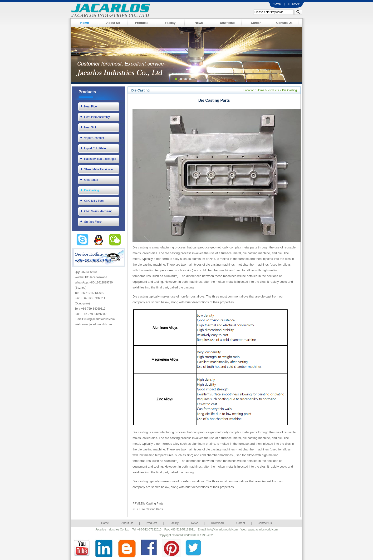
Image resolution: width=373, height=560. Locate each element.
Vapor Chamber (94, 138)
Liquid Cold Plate (95, 148)
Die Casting (91, 190)
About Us (113, 23)
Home (84, 23)
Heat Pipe (90, 106)
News (199, 23)
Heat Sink (90, 127)
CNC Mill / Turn (93, 200)
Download (227, 23)
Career (256, 23)
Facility (170, 23)
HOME (277, 3)
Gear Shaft (91, 180)
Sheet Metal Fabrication (99, 169)
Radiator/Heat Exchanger (100, 159)
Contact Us (284, 23)
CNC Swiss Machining (98, 211)
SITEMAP (294, 3)
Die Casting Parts (152, 503)
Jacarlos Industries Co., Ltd (109, 9)
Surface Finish (93, 221)
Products (141, 23)
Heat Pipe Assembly (97, 117)
